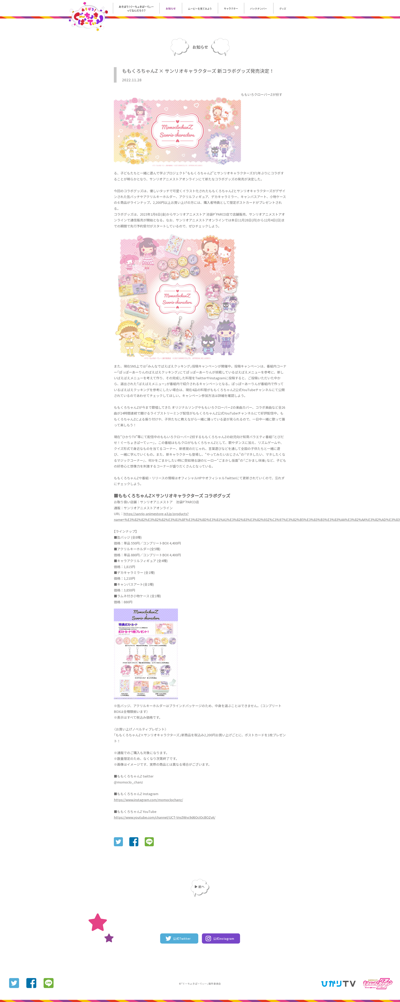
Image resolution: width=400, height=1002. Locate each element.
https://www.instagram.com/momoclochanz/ (148, 799)
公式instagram (223, 938)
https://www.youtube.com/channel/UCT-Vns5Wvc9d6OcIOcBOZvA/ (164, 817)
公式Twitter (181, 938)
